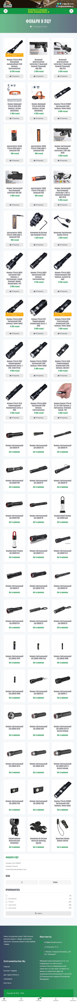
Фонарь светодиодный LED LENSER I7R (38, 446)
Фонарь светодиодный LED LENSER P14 (14, 622)
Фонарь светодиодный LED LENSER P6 (38, 517)
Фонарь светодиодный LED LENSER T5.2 (62, 552)
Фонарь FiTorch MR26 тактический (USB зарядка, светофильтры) (38, 406)
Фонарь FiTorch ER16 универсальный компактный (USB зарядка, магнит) (62, 364)
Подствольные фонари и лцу (16, 869)
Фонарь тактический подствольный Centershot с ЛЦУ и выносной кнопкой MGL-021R (63, 192)
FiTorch (11, 902)
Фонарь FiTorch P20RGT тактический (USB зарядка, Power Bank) (62, 106)
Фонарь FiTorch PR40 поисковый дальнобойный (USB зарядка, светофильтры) (14, 64)
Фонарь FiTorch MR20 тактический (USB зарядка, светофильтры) (38, 276)
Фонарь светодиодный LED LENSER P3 (62, 482)
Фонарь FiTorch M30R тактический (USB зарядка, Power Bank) (14, 321)
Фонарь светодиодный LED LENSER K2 (62, 622)
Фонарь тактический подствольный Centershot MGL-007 (14, 190)
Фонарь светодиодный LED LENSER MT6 (38, 727)
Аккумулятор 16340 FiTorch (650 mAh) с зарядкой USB (14, 148)
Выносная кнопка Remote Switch (62, 839)
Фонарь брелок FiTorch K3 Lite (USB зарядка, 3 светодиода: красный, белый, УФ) (62, 406)
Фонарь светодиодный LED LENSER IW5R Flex (38, 657)
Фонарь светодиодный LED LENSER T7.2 (38, 552)
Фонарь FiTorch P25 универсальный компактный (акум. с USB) (38, 322)
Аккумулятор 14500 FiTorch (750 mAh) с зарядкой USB (38, 190)
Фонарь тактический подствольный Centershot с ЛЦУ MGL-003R (62, 149)
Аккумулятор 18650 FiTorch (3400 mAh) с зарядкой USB (38, 148)
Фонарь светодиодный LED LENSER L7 (62, 692)
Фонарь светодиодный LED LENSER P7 (14, 587)
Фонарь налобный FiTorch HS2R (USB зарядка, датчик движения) (39, 107)
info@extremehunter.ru (65, 6)
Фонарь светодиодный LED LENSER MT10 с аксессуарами (62, 766)
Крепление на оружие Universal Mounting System (38, 840)
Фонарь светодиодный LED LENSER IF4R (14, 802)
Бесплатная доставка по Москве (14, 55)
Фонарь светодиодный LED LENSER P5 (14, 446)
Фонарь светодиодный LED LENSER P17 (62, 587)
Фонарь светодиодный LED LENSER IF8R (38, 802)
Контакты (7, 983)
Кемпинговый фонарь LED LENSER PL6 (14, 552)
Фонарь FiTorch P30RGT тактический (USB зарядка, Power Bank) (38, 363)
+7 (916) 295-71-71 (67, 4)
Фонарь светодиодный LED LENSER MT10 (38, 765)
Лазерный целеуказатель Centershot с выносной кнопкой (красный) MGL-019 (62, 64)
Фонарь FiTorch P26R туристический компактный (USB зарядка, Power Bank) (62, 322)
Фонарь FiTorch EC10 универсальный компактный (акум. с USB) (14, 406)
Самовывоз (8, 979)
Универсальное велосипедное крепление (14, 840)
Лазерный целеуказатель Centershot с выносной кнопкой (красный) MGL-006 (38, 64)
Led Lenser (12, 905)
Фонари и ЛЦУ (12, 857)
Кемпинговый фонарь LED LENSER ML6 (62, 517)
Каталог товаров (10, 971)
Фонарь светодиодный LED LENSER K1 (38, 622)
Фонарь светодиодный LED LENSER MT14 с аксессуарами (62, 728)
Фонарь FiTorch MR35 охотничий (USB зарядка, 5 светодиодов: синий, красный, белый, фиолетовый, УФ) (14, 278)
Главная (7, 967)
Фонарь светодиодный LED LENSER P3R (14, 482)
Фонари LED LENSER (13, 863)
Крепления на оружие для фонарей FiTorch (38, 234)
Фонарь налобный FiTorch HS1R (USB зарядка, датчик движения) (14, 107)
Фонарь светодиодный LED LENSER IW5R (14, 692)
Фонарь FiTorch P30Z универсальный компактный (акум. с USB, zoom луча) (14, 364)
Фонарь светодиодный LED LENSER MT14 (14, 765)
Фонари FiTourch (12, 866)
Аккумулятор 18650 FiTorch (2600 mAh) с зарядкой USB (14, 235)
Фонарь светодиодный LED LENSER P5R (14, 517)
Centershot (12, 899)
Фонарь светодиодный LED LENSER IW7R (14, 657)
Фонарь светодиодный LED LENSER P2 (38, 482)
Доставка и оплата (11, 975)
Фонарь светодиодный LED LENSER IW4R (62, 657)
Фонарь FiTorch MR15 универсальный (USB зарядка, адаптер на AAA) (63, 276)
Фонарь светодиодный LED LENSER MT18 (14, 727)
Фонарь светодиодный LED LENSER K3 (38, 692)
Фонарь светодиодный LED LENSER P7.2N (38, 587)
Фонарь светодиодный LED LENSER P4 (62, 446)
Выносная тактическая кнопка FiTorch (62, 234)
